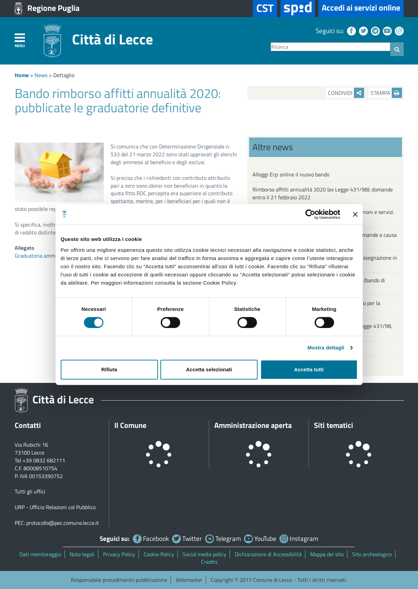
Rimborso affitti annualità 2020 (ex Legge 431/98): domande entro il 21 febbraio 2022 (323, 193)
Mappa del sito (327, 554)
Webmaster (189, 580)
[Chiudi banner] (355, 214)
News (40, 75)
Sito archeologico (372, 554)
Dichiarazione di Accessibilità (268, 554)
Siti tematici (333, 425)
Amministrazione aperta (253, 425)
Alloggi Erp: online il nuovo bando (291, 174)
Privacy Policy (119, 554)
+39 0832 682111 (44, 460)
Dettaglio (63, 75)
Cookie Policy (159, 554)
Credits (209, 562)
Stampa (386, 93)
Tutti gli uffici (30, 491)
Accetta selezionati (209, 369)
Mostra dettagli (325, 347)
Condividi (346, 93)
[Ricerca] (330, 47)
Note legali (82, 554)
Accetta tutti (309, 369)
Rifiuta (109, 369)
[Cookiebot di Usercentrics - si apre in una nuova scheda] (310, 214)
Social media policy (204, 554)
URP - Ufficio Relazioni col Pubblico (55, 507)
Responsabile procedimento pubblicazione (119, 580)
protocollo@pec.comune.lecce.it (62, 523)
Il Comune (130, 425)
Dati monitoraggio (40, 554)
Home (22, 75)
